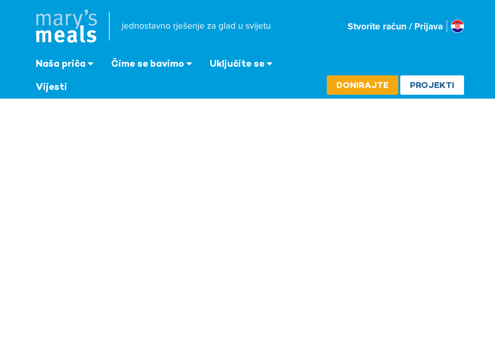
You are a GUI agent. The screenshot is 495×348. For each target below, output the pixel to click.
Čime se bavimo (147, 63)
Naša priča (61, 63)
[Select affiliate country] (457, 26)
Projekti (432, 84)
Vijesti (51, 86)
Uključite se (237, 63)
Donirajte (362, 84)
